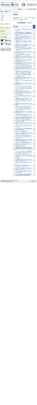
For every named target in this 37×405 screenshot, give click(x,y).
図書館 (35, 8)
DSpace (11, 181)
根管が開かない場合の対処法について (22, 144)
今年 (26, 17)
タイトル (3, 15)
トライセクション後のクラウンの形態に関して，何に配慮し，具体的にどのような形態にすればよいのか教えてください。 (23, 152)
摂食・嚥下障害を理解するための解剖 (22, 54)
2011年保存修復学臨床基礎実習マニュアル (23, 36)
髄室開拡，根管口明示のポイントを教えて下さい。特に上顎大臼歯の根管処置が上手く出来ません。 (23, 48)
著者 (2, 18)
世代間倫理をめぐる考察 (20, 145)
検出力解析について (19, 158)
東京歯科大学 (30, 8)
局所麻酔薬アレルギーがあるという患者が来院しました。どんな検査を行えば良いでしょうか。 (23, 42)
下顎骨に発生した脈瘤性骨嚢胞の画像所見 (23, 142)
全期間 (33, 17)
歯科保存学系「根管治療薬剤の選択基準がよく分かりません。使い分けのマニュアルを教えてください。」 (23, 137)
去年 (29, 17)
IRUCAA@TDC (16, 12)
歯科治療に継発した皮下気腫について (22, 91)
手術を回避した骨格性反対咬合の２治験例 (23, 65)
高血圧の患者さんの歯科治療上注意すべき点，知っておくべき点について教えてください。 (23, 68)
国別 (25, 19)
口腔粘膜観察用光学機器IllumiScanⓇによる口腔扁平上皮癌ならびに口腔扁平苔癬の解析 (23, 148)
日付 (2, 20)
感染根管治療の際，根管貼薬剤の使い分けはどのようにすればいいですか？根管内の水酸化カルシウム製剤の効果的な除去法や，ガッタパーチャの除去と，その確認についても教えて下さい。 (23, 73)
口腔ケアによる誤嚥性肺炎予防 (21, 131)
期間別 (21, 19)
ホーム (2, 13)
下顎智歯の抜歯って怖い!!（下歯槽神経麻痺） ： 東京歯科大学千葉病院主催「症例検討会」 (23, 33)
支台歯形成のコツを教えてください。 (22, 166)
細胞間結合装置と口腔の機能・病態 (22, 165)
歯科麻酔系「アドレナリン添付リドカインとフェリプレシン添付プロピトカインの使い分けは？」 (23, 57)
